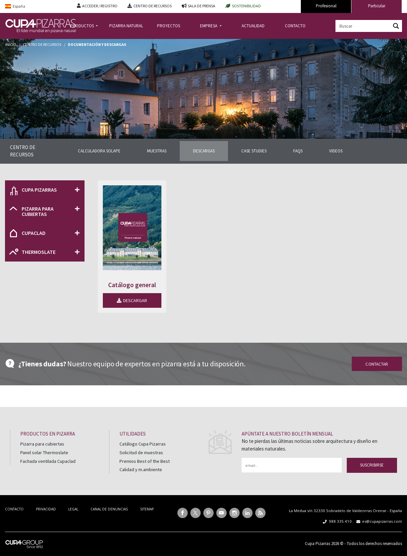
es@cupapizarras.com (382, 521)
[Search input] (363, 26)
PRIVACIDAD (46, 509)
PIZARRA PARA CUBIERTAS (38, 211)
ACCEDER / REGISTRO (99, 5)
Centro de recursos (42, 44)
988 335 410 (340, 521)
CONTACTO (295, 26)
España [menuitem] (19, 6)
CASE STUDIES (254, 151)
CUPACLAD (34, 233)
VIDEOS (335, 151)
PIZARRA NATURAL (126, 26)
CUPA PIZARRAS (39, 189)
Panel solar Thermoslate (44, 453)
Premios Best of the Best (144, 461)
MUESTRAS (156, 151)
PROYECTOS (168, 26)
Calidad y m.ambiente (140, 469)
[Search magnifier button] (396, 26)
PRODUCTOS (82, 26)
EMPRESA (209, 26)
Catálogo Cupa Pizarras (142, 444)
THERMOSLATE (39, 252)
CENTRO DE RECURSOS (152, 5)
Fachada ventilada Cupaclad (48, 461)
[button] (45, 189)
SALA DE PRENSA (201, 5)
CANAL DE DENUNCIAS (109, 509)
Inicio (10, 44)
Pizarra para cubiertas (42, 444)
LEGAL (73, 509)
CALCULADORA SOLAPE (99, 151)
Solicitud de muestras (141, 453)
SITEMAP (147, 509)
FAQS (298, 151)
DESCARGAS (204, 151)
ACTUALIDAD (253, 26)
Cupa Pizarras (317, 543)
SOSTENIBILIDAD (246, 5)
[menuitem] (36, 6)
